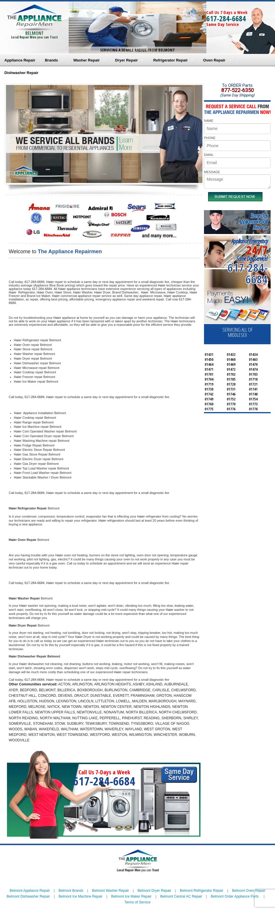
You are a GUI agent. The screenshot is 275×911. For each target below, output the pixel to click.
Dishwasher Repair (21, 73)
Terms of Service (137, 902)
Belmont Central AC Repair (181, 896)
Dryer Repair (126, 60)
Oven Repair (214, 60)
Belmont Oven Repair (248, 891)
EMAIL (209, 154)
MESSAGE (212, 172)
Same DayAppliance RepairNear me (253, 221)
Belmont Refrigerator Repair (201, 891)
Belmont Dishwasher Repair (28, 896)
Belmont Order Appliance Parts (235, 896)
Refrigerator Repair (170, 60)
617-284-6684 (226, 18)
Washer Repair (86, 60)
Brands (51, 60)
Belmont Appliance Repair (30, 891)
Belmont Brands (70, 891)
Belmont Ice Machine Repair (80, 896)
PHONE (209, 138)
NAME (208, 120)
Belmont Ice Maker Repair (131, 896)
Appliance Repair (19, 60)
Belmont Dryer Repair (154, 891)
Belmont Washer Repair (110, 891)
